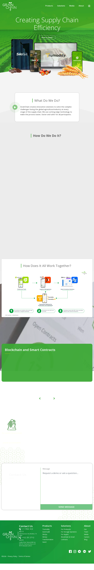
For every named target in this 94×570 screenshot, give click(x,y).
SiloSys (44, 534)
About (81, 6)
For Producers (66, 529)
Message (46, 469)
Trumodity (46, 529)
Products (49, 6)
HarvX (44, 542)
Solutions (61, 6)
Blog (85, 539)
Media (71, 6)
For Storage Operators (69, 532)
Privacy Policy (12, 556)
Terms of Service (24, 556)
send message (66, 506)
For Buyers (65, 534)
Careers (86, 537)
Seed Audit (46, 532)
